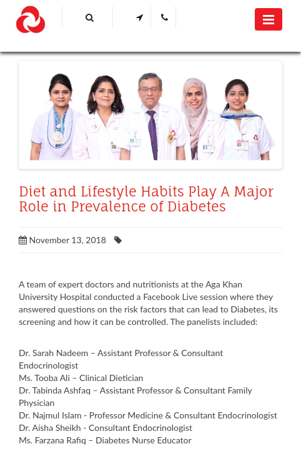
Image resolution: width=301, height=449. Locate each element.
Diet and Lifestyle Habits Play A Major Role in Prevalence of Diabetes (146, 199)
